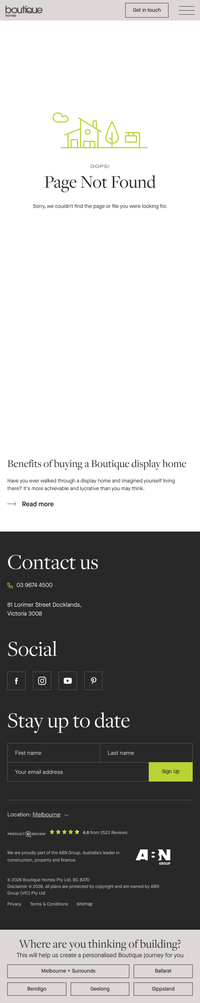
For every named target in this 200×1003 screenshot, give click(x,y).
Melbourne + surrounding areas (68, 971)
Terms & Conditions (49, 904)
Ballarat (163, 970)
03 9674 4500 (30, 585)
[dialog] (100, 966)
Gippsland (163, 988)
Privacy (14, 904)
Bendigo (36, 988)
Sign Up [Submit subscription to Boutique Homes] (170, 771)
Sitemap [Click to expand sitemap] (85, 904)
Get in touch (147, 10)
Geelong (100, 988)
